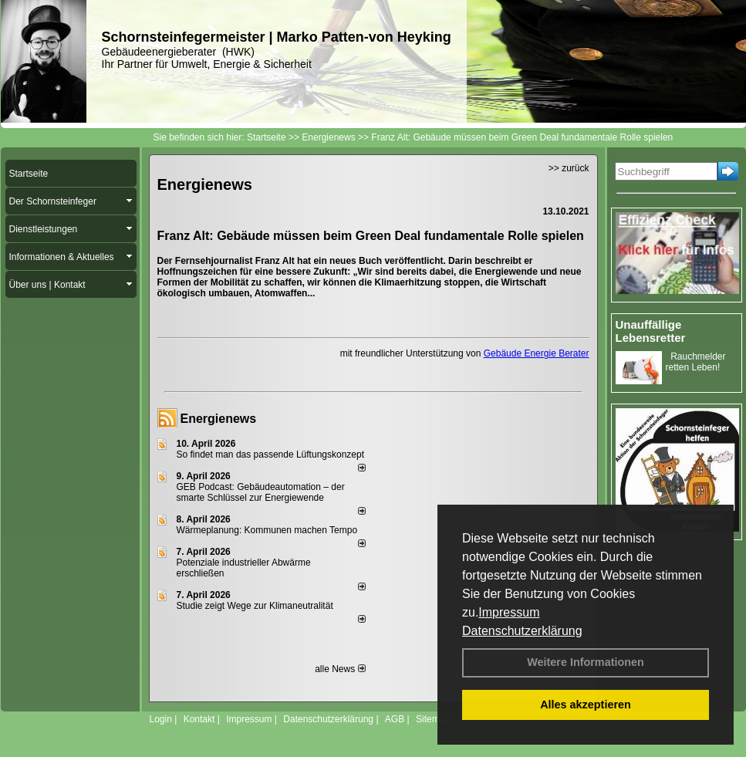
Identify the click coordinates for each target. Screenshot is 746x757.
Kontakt (199, 719)
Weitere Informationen (585, 662)
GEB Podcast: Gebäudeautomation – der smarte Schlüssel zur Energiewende (261, 492)
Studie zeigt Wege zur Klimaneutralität (255, 605)
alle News (340, 669)
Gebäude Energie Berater (536, 353)
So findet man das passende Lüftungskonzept (271, 454)
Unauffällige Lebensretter (651, 331)
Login (161, 719)
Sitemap (433, 719)
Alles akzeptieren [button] (585, 704)
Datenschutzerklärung (522, 630)
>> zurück (569, 168)
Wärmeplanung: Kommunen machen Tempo (267, 530)
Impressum (508, 612)
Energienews (219, 418)
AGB (394, 719)
